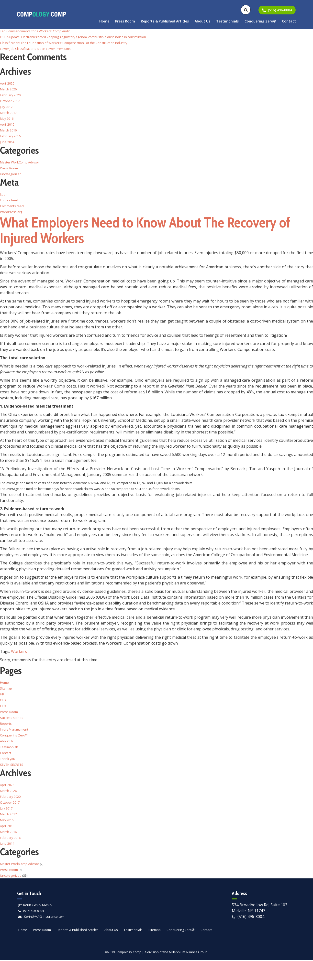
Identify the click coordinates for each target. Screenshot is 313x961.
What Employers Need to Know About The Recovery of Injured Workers (151, 231)
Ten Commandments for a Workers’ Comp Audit (35, 31)
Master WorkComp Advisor (20, 162)
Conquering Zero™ (14, 736)
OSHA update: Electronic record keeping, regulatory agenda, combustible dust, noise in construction (73, 37)
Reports (6, 724)
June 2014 (7, 142)
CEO (3, 707)
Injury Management (14, 730)
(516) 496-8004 (33, 911)
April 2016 (7, 124)
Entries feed (9, 200)
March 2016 (8, 130)
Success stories (11, 718)
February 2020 (10, 95)
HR (2, 695)
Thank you (8, 759)
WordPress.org (11, 212)
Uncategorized (11, 174)
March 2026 (8, 89)
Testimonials (227, 21)
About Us (202, 21)
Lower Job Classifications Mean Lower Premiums (35, 48)
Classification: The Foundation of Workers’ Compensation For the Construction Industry (64, 43)
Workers (19, 652)
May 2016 (7, 118)
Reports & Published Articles (165, 21)
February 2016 (10, 136)
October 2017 (10, 101)
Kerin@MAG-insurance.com (44, 917)
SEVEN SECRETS (11, 765)
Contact (289, 21)
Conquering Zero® (260, 21)
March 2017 (8, 112)
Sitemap (6, 689)
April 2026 (7, 83)
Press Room (125, 21)
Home (104, 21)
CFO (3, 701)
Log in (4, 194)
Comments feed (12, 206)
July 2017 (6, 107)
